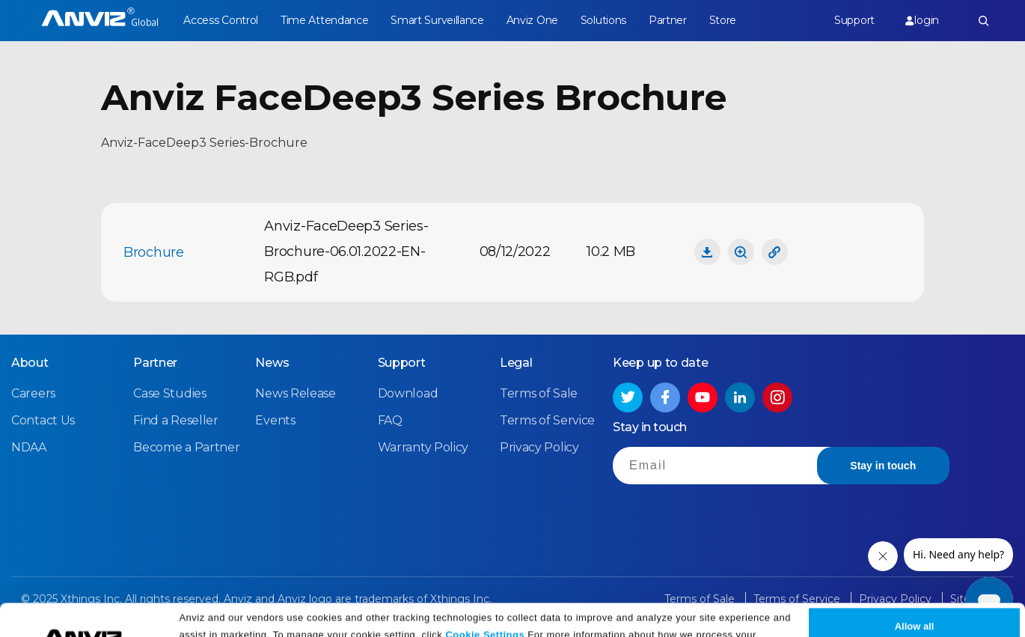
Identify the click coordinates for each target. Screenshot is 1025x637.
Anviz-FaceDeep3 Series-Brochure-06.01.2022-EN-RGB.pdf (346, 251)
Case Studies (169, 393)
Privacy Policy (399, 620)
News (272, 363)
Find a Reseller (175, 420)
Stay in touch (883, 466)
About (30, 363)
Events (275, 420)
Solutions (603, 20)
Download (408, 393)
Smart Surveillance (437, 20)
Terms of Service (547, 420)
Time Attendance (325, 20)
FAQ (390, 420)
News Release (295, 393)
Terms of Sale (539, 393)
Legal (516, 363)
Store (723, 20)
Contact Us (43, 420)
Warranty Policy (423, 447)
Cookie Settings (484, 601)
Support (854, 20)
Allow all (914, 594)
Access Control (220, 20)
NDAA (28, 447)
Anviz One (532, 20)
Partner (668, 20)
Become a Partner (186, 447)
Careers (33, 393)
